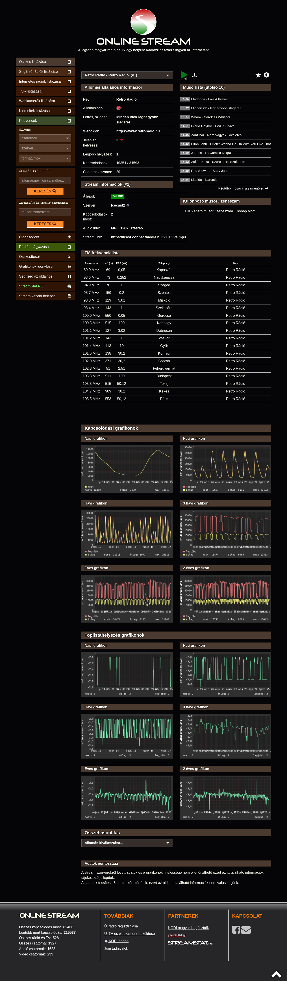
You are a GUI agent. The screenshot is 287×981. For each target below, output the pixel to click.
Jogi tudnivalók (116, 948)
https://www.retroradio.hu (138, 131)
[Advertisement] (176, 63)
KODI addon (116, 941)
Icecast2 (118, 205)
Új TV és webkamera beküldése (129, 934)
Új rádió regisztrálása (121, 926)
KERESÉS (45, 191)
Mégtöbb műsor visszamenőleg (243, 188)
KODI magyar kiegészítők (188, 928)
